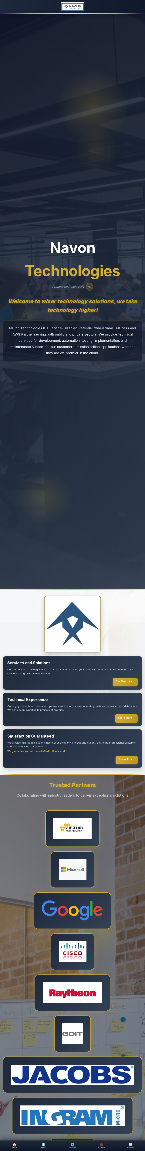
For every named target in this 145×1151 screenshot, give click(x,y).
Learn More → (126, 717)
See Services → (125, 681)
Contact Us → (127, 759)
